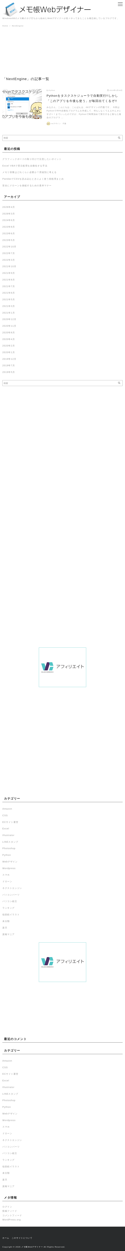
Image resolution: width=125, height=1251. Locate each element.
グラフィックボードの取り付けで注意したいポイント (31, 159)
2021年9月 (8, 273)
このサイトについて (22, 1238)
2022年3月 (8, 260)
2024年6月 (8, 220)
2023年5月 (8, 240)
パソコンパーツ (11, 894)
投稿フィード (9, 1211)
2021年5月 (8, 299)
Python (6, 855)
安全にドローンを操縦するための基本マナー (27, 185)
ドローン (7, 881)
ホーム (5, 1238)
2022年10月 (9, 246)
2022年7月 (8, 253)
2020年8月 (8, 332)
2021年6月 (8, 293)
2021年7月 (8, 286)
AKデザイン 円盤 (58, 123)
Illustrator (8, 835)
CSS (5, 815)
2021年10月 (9, 266)
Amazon (7, 809)
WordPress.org (11, 1219)
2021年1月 (8, 312)
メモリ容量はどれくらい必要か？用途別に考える (29, 172)
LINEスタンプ (10, 842)
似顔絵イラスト (11, 914)
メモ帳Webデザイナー (32, 1247)
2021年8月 (8, 279)
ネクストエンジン (12, 888)
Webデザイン (10, 861)
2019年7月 (8, 365)
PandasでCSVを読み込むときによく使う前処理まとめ (33, 179)
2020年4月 (8, 339)
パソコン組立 (9, 901)
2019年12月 (9, 359)
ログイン (7, 1206)
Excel (5, 828)
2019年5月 (8, 372)
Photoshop (8, 848)
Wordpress (9, 868)
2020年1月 (8, 352)
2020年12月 (9, 319)
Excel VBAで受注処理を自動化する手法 (24, 165)
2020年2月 (8, 345)
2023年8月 (8, 227)
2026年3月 (8, 213)
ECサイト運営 (10, 822)
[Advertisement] (62, 51)
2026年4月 (8, 207)
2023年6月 (8, 233)
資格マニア (8, 934)
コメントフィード (12, 1215)
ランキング (8, 908)
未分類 (6, 921)
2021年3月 (8, 306)
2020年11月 (9, 326)
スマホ (6, 875)
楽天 (4, 927)
